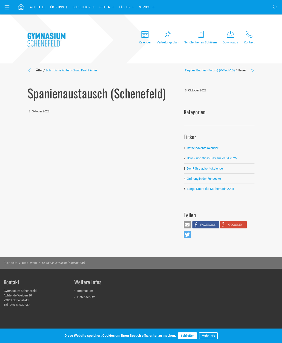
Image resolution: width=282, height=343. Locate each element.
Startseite (10, 263)
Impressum (85, 291)
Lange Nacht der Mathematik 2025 (210, 189)
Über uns (57, 7)
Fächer (124, 7)
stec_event (29, 263)
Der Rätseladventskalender (205, 168)
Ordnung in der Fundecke (204, 178)
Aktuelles (37, 7)
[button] (187, 224)
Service (144, 7)
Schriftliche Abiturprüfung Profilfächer (71, 70)
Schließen (187, 335)
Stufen (104, 7)
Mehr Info (208, 335)
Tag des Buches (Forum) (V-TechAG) (210, 70)
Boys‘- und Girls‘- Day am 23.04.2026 (212, 158)
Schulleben (82, 7)
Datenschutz (86, 297)
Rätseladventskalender (202, 148)
